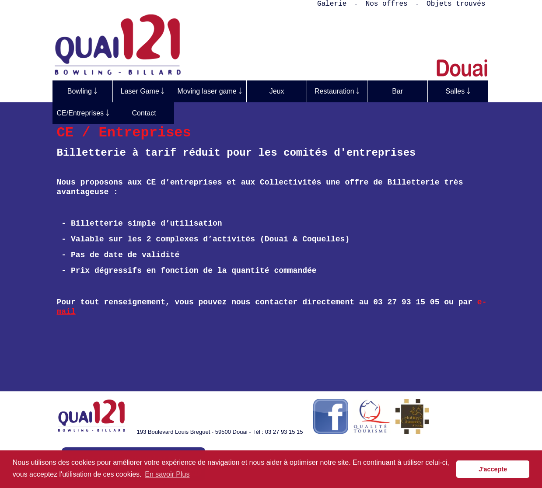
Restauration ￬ (337, 91)
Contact (144, 113)
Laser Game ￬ (142, 91)
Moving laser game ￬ (210, 91)
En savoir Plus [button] (167, 474)
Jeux (276, 91)
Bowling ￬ (82, 91)
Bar (397, 91)
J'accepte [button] (493, 469)
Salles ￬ (458, 91)
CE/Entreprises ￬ (83, 113)
